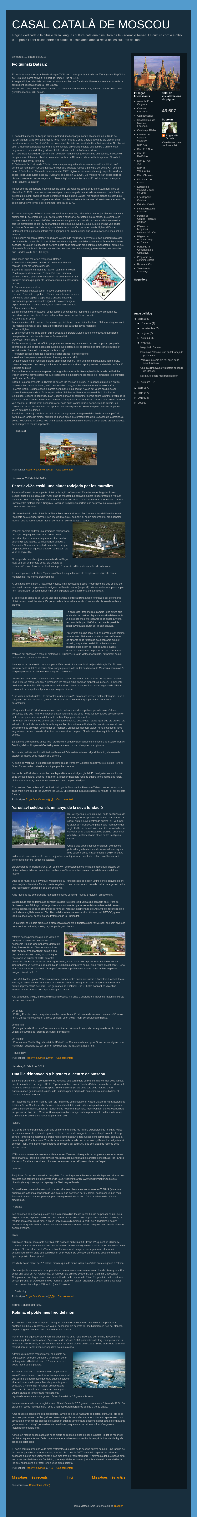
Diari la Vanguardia (143, 169)
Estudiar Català (145, 204)
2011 (141, 393)
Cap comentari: (65, 469)
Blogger (118, 1505)
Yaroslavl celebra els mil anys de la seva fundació (57, 807)
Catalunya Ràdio (146, 130)
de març (146, 382)
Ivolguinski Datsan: (29, 64)
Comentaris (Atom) (39, 1485)
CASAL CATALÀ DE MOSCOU (91, 24)
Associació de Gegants (145, 103)
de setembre (148, 328)
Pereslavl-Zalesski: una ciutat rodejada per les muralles (62, 486)
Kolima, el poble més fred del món (43, 1312)
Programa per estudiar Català (145, 259)
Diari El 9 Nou (145, 149)
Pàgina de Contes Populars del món (146, 218)
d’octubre (146, 323)
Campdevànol (145, 115)
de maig (146, 337)
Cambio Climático (142, 110)
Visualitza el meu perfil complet (171, 144)
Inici (70, 1477)
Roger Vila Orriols (172, 137)
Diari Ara (142, 144)
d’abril (144, 343)
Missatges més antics (108, 1477)
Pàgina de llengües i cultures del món (146, 229)
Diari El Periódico (142, 155)
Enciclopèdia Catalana (144, 199)
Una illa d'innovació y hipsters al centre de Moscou (58, 1074)
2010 (141, 397)
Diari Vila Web (145, 175)
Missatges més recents (30, 1477)
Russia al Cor (144, 264)
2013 (141, 319)
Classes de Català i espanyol (143, 137)
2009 (141, 402)
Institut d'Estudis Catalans (146, 210)
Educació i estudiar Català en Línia (145, 189)
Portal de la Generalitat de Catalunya (145, 249)
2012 (141, 388)
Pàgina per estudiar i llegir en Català (145, 239)
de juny (145, 333)
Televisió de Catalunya (143, 270)
